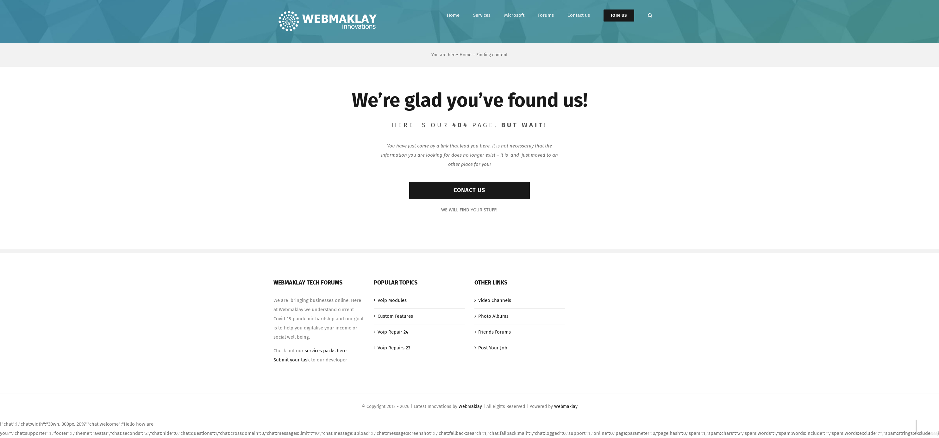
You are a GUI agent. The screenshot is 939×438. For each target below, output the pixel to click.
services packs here (326, 351)
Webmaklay (470, 406)
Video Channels (494, 300)
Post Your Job (492, 348)
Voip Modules (392, 300)
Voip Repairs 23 (394, 348)
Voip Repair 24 (393, 332)
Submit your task (291, 360)
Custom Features (395, 316)
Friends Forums (494, 332)
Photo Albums (493, 316)
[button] (650, 15)
